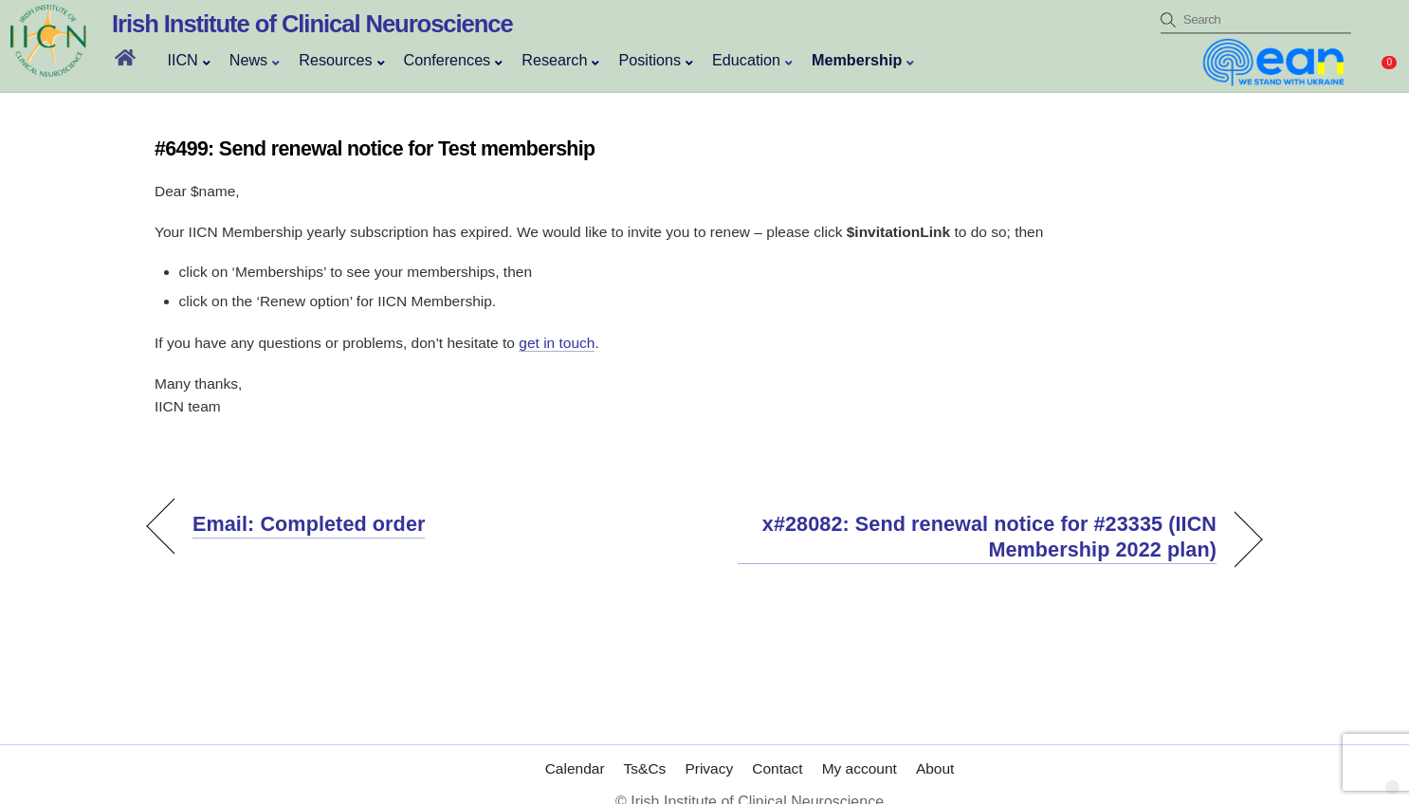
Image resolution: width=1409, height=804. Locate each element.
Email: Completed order (308, 524)
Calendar (575, 749)
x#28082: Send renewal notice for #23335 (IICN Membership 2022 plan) (977, 536)
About (935, 749)
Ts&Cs (645, 749)
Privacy (709, 749)
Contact (777, 749)
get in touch (557, 343)
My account (859, 749)
